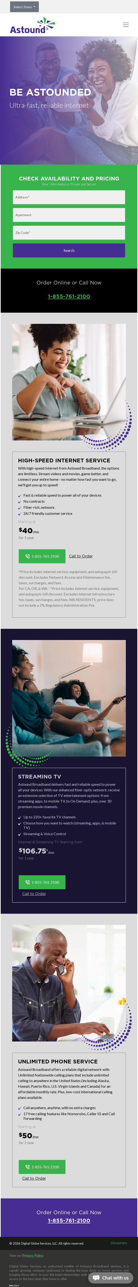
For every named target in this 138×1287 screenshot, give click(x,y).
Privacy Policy (32, 1255)
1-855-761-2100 (69, 296)
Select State (23, 7)
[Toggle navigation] (126, 25)
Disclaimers (119, 1243)
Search (69, 250)
